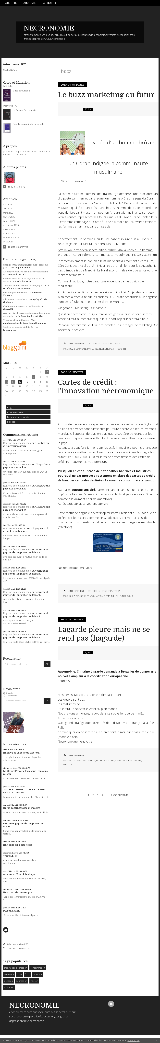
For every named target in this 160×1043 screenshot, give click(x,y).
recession (9, 974)
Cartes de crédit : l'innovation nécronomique (106, 386)
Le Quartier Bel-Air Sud (30, 316)
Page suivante (119, 795)
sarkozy (67, 764)
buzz (72, 349)
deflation (8, 980)
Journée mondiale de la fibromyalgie (22, 285)
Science (11, 421)
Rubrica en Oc (24, 281)
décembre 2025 (11, 225)
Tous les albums (16, 186)
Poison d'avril (11, 910)
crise (19, 974)
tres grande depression (15, 967)
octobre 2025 (9, 233)
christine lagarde (85, 760)
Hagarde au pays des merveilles (21, 808)
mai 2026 (7, 204)
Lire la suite (20, 154)
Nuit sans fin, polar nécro (18, 845)
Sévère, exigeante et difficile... (19, 327)
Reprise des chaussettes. (17, 443)
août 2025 (8, 241)
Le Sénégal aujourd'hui (15, 292)
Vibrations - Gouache (14, 299)
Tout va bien (10, 856)
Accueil (11, 2)
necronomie (10, 528)
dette (107, 596)
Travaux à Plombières (15, 320)
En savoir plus (134, 1040)
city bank (81, 596)
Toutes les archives (18, 246)
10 (6, 381)
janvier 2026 (9, 221)
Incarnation (9, 330)
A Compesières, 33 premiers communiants (25, 271)
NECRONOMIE (49, 28)
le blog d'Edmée (21, 267)
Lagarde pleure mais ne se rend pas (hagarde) (104, 633)
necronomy (105, 349)
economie (9, 987)
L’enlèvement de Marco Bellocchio (21, 306)
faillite (115, 596)
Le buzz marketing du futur (106, 95)
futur (27, 974)
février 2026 (9, 217)
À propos (49, 2)
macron (34, 980)
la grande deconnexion (18, 417)
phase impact (122, 760)
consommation (37, 967)
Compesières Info (16, 274)
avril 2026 (7, 208)
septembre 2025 (11, 237)
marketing (92, 349)
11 (13, 381)
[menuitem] (12, 3)
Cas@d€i (8, 309)
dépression (21, 980)
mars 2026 (8, 212)
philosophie (119, 349)
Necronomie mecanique (17, 892)
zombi (130, 596)
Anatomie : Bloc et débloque (19, 874)
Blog (9, 407)
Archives (29, 2)
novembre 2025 (10, 229)
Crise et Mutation (15, 412)
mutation (37, 974)
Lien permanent (73, 343)
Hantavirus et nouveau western (21, 752)
